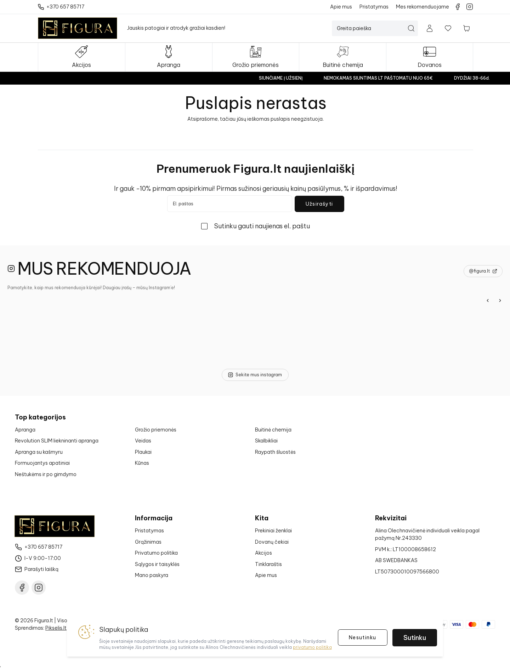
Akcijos (263, 553)
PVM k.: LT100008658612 (405, 549)
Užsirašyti (319, 204)
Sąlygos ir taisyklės (157, 564)
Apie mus (266, 575)
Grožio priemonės (155, 430)
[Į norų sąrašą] (448, 28)
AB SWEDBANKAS (396, 560)
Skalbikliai (266, 441)
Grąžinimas (148, 542)
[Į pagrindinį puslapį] (77, 28)
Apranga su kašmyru (39, 452)
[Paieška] (370, 28)
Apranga (25, 430)
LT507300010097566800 (407, 571)
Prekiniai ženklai (273, 530)
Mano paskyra (151, 575)
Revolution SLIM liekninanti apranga (56, 441)
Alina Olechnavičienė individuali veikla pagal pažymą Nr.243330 (427, 534)
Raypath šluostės (275, 452)
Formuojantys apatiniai (42, 463)
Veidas (143, 441)
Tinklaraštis (268, 564)
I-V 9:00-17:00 (42, 558)
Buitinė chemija (273, 430)
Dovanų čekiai (272, 542)
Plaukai (143, 452)
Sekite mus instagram (255, 374)
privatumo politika (312, 647)
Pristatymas (149, 530)
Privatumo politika (156, 553)
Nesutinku (362, 637)
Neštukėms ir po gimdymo (45, 474)
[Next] (500, 300)
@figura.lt (483, 271)
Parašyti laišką (41, 569)
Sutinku (414, 638)
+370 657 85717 (43, 547)
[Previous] (487, 300)
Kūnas (142, 463)
